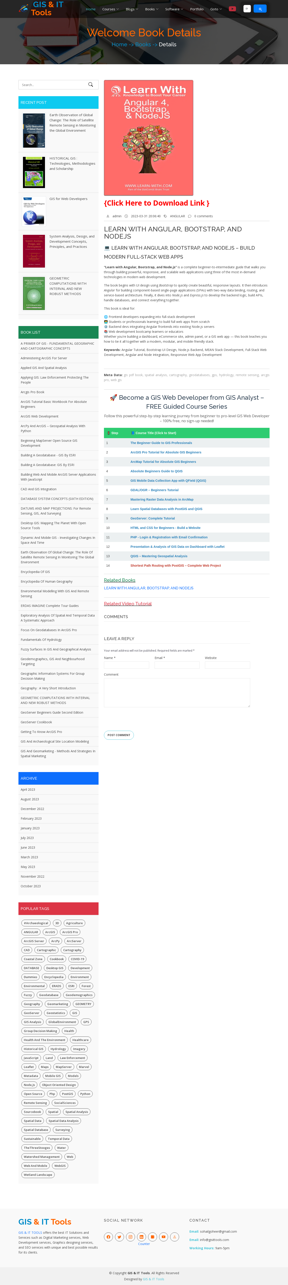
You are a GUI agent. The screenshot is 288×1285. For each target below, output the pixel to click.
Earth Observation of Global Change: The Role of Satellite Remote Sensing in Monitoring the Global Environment (57, 557)
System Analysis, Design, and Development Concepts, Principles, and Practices (72, 241)
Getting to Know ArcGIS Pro (41, 732)
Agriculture (74, 923)
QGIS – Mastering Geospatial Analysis (158, 556)
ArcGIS (50, 932)
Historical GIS (33, 1049)
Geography (32, 1004)
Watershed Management (42, 1157)
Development (80, 968)
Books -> (147, 44)
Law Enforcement (72, 1058)
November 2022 (32, 876)
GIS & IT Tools (153, 1279)
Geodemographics (79, 995)
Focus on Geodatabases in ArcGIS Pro (49, 630)
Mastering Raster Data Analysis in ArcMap (162, 499)
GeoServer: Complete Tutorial (152, 518)
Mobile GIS (53, 1076)
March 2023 (29, 857)
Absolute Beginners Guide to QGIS (156, 471)
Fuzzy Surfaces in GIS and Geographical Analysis (56, 649)
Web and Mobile (35, 1166)
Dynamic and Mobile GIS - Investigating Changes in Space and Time (58, 540)
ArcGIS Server (34, 941)
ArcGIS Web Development (39, 416)
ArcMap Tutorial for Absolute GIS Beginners (163, 462)
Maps (45, 1067)
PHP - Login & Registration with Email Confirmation (169, 537)
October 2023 (31, 886)
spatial (53, 1112)
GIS (74, 1013)
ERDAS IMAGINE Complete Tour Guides (50, 606)
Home (91, 9)
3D (57, 923)
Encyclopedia (53, 977)
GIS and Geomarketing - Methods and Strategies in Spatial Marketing (58, 753)
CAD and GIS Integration (38, 489)
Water (61, 1148)
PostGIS (67, 1094)
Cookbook (57, 959)
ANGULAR (31, 932)
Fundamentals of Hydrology (41, 639)
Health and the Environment (44, 1040)
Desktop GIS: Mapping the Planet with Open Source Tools (53, 525)
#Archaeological (36, 923)
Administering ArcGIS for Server (44, 358)
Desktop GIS (54, 968)
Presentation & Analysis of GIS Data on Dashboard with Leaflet (177, 546)
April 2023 (28, 789)
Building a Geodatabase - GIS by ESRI (48, 455)
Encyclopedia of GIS (35, 572)
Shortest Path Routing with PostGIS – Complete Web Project (175, 565)
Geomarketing (57, 1004)
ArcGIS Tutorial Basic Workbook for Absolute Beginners (54, 404)
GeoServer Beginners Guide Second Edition (52, 712)
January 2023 (30, 828)
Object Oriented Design (59, 1085)
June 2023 (28, 847)
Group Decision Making (40, 1031)
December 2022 (32, 809)
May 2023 (28, 867)
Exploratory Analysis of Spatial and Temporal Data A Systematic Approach (58, 617)
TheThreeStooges (37, 1148)
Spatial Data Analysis (64, 1121)
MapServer (64, 1067)
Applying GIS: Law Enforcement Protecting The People (55, 379)
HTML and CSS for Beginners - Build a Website (165, 528)
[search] (247, 8)
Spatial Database (36, 1130)
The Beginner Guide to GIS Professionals (161, 443)
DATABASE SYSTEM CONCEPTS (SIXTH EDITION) (57, 499)
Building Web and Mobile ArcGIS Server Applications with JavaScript (58, 477)
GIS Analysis (32, 1022)
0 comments (203, 216)
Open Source (33, 1094)
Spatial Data (32, 1121)
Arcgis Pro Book (32, 392)
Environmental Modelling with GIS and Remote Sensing (55, 593)
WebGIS (60, 1166)
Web (70, 1157)
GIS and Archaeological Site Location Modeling (55, 741)
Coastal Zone (33, 959)
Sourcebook (32, 1112)
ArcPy (55, 941)
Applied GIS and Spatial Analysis (44, 368)
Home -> (123, 44)
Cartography (72, 950)
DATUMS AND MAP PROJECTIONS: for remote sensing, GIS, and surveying (56, 510)
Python (85, 1094)
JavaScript (31, 1058)
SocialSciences (65, 1103)
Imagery (79, 1049)
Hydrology (58, 1049)
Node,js (29, 1085)
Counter (144, 1244)
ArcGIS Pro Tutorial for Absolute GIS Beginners (165, 452)
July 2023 (27, 838)
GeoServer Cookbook (36, 722)
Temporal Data (59, 1139)
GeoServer (31, 1013)
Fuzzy (28, 995)
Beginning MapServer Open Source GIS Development (49, 443)
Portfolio (197, 9)
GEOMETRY (83, 1004)
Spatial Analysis (76, 1112)
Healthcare (80, 1040)
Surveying (62, 1130)
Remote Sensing (35, 1103)
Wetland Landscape (38, 1175)
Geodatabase (48, 995)
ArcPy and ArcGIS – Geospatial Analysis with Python (53, 428)
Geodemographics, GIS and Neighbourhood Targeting (53, 661)
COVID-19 (77, 959)
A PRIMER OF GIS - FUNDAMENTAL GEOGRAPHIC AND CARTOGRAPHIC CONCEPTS (57, 346)
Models (73, 1076)
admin (117, 216)
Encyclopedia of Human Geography (46, 581)
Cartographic (46, 950)
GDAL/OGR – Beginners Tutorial (154, 490)
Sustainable (32, 1139)
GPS (86, 1022)
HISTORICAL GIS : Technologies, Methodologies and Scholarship (72, 163)
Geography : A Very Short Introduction (48, 688)
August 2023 (30, 799)
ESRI (71, 986)
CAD (27, 950)
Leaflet (29, 1067)
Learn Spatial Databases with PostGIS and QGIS (166, 509)
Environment (80, 977)
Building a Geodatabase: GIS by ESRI (47, 465)
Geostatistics (56, 1013)
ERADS (56, 986)
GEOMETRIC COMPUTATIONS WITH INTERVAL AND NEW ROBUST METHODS (55, 700)
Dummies (30, 977)
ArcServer (74, 941)
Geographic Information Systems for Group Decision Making (53, 676)
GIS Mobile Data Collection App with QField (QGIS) (168, 480)
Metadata (31, 1076)
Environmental (34, 986)
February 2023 (31, 818)
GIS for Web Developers (69, 198)
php (52, 1094)
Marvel (84, 1067)
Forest (86, 986)
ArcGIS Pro (70, 932)
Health (69, 1031)
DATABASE (31, 968)
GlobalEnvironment (62, 1022)
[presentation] (138, 717)
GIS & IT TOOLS (30, 1232)
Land (49, 1058)
